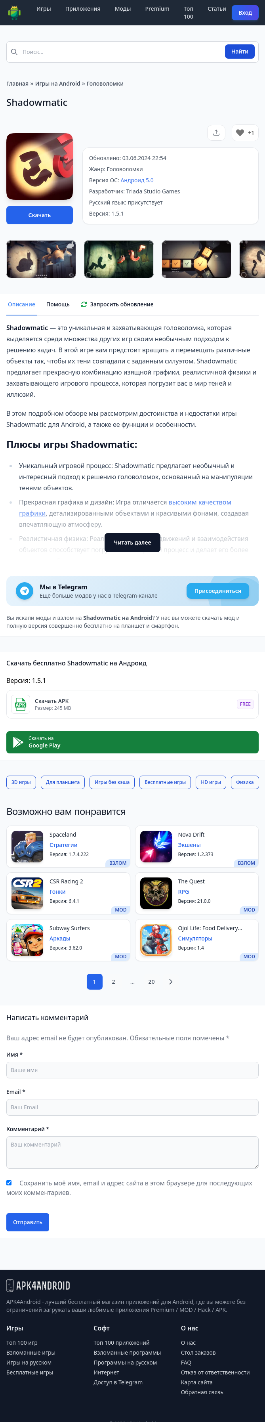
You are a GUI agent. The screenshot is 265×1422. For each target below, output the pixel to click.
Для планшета (63, 782)
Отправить (27, 1222)
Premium (157, 8)
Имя (14, 1054)
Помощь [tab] (58, 304)
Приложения (83, 8)
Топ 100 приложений (121, 1342)
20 (151, 981)
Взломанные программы (127, 1352)
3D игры (21, 782)
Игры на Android (57, 83)
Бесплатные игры (165, 782)
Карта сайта (197, 1382)
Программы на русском (125, 1362)
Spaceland (63, 834)
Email (15, 1091)
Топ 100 (188, 12)
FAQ (186, 1362)
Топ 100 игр (22, 1342)
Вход (245, 12)
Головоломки (105, 83)
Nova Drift (191, 834)
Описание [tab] (21, 304)
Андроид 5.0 (136, 180)
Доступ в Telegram (118, 1382)
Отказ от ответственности (215, 1372)
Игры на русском (28, 1362)
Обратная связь (202, 1392)
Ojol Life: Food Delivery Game (208, 928)
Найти (239, 51)
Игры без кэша (112, 782)
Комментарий (27, 1129)
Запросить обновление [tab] (117, 304)
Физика (245, 782)
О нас (188, 1342)
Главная (17, 83)
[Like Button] (240, 133)
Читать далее (132, 542)
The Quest (191, 881)
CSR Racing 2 (66, 881)
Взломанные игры (30, 1352)
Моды (123, 8)
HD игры (211, 782)
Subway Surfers (70, 928)
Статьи (217, 8)
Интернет (106, 1372)
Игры (43, 8)
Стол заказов (198, 1352)
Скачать (40, 215)
